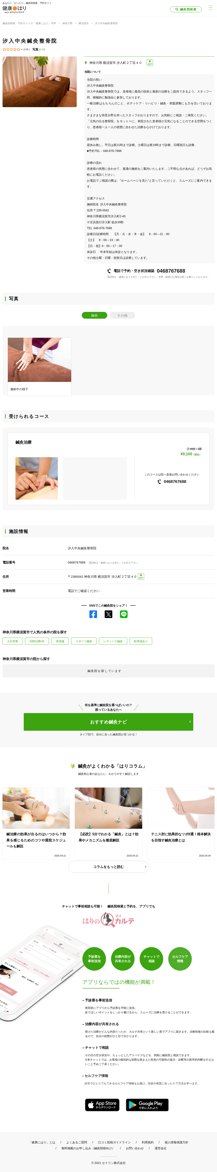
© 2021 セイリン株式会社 (108, 1162)
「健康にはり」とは (42, 1142)
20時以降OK (37, 641)
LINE (124, 614)
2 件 (42, 49)
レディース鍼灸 (113, 641)
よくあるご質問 (76, 1142)
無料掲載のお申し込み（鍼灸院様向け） (88, 1148)
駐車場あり (141, 641)
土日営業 (12, 641)
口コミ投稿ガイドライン (114, 1142)
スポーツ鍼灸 (84, 641)
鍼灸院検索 (188, 9)
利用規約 (148, 1142)
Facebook (93, 614)
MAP (149, 64)
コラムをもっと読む (108, 867)
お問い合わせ (135, 1148)
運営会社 (161, 1148)
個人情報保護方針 (176, 1142)
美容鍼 (60, 641)
